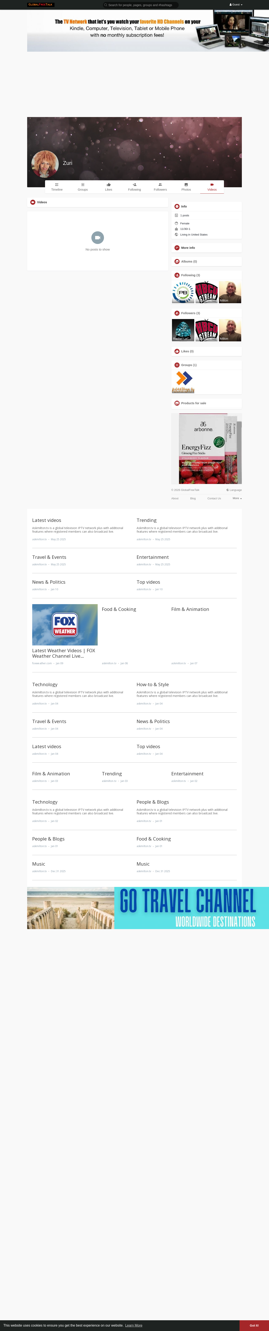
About (174, 498)
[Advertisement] (134, 83)
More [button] (237, 498)
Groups (186, 365)
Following (188, 275)
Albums (186, 261)
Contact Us (214, 498)
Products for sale (193, 403)
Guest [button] (236, 4)
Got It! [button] (254, 1325)
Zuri (67, 163)
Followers (188, 313)
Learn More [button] (133, 1325)
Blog (193, 498)
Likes (185, 351)
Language (234, 490)
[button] (140, 4)
